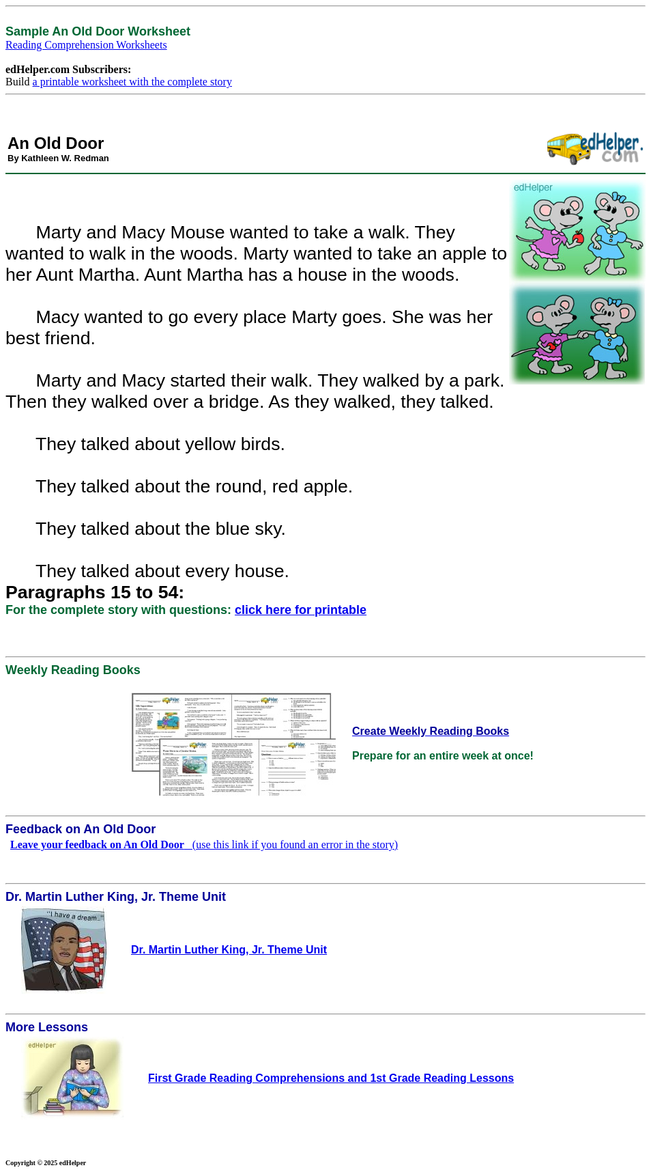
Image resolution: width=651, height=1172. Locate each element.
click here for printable (300, 610)
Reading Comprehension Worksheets (86, 45)
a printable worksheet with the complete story (132, 81)
